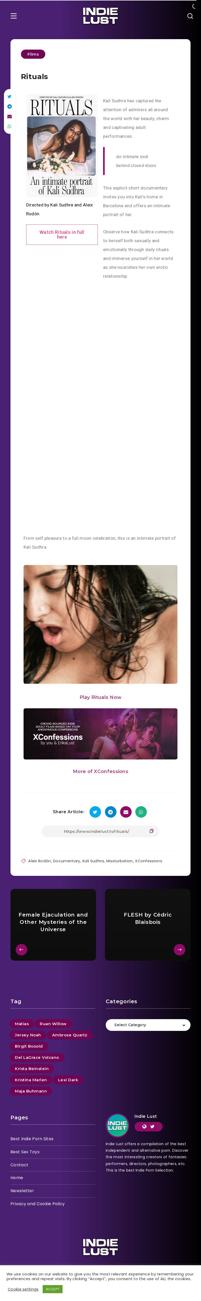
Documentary (65, 860)
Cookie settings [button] (23, 1289)
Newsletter (22, 1190)
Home (16, 1177)
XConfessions (145, 860)
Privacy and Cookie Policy (37, 1203)
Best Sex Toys (25, 1151)
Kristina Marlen (31, 1079)
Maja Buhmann (31, 1090)
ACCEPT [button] (53, 1289)
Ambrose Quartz (69, 1034)
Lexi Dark (68, 1079)
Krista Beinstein (32, 1067)
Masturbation (116, 860)
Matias (22, 1022)
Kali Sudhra (91, 860)
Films (33, 54)
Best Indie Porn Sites (31, 1138)
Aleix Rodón (39, 860)
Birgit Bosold (29, 1045)
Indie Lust (146, 1115)
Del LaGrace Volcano (37, 1056)
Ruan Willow (53, 1022)
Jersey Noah (28, 1034)
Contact (19, 1164)
